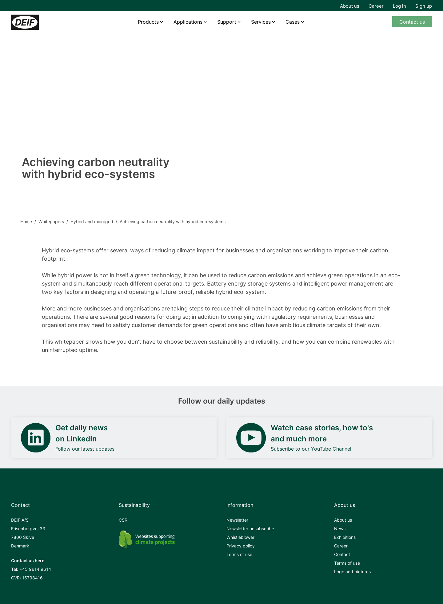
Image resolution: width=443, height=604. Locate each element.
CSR (123, 520)
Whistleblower (240, 537)
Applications (188, 22)
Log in (399, 6)
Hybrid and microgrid (91, 221)
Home (26, 221)
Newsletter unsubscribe (250, 528)
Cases (292, 22)
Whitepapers (51, 221)
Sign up (423, 6)
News (339, 528)
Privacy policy (240, 545)
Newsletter (237, 520)
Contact (342, 554)
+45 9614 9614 (35, 569)
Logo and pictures (352, 571)
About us (349, 6)
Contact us (412, 22)
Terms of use (239, 554)
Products (148, 22)
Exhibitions (345, 537)
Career (376, 6)
